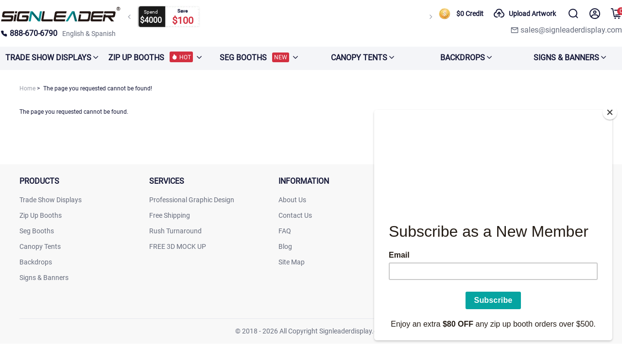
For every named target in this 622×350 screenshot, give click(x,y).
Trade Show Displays (50, 200)
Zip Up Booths (40, 215)
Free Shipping (169, 215)
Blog (285, 246)
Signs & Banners (44, 277)
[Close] (610, 109)
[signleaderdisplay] (60, 19)
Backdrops (35, 262)
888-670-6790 (28, 33)
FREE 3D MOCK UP (177, 246)
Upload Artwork (524, 13)
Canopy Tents (40, 246)
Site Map (291, 262)
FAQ (284, 231)
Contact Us (295, 215)
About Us (292, 200)
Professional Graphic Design (191, 200)
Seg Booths (36, 231)
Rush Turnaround (175, 231)
